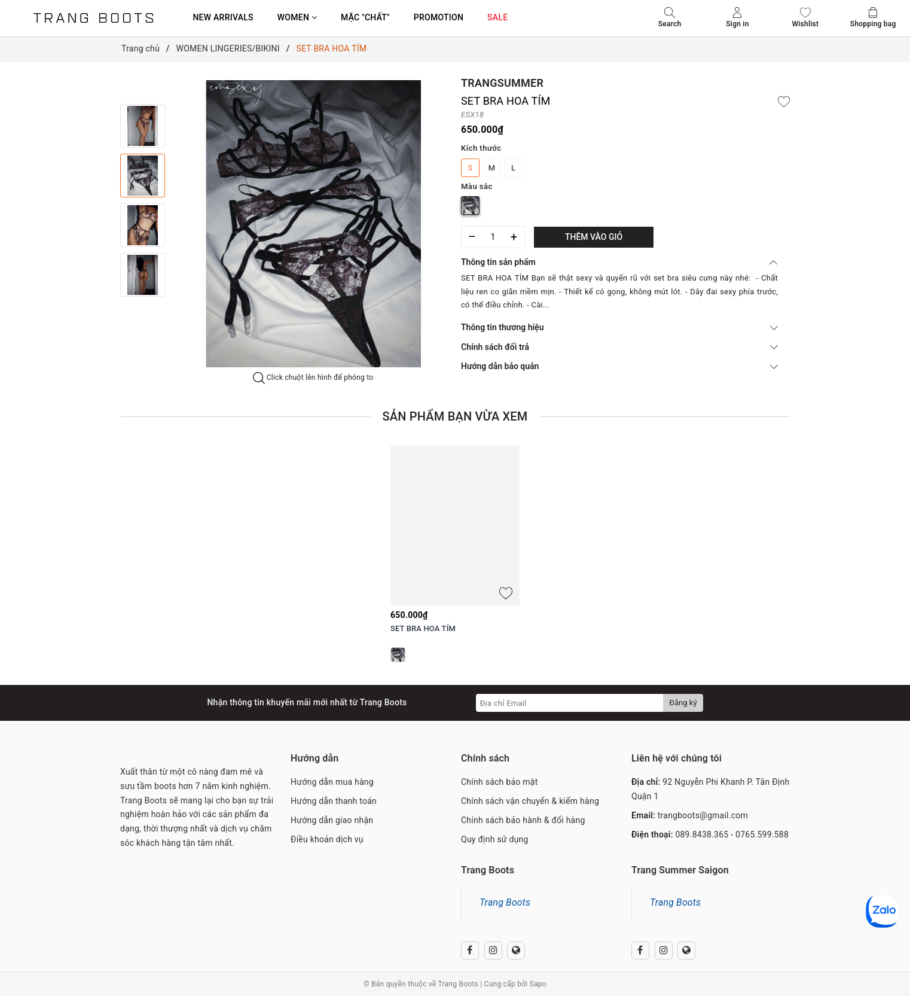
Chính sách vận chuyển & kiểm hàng (530, 801)
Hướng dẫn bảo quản (619, 366)
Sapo (538, 984)
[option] (313, 223)
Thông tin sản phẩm (619, 262)
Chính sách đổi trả (619, 347)
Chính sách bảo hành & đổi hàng (523, 820)
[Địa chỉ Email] (570, 703)
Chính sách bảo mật (499, 782)
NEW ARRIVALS (223, 17)
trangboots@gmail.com (703, 815)
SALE (497, 17)
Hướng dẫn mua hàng (332, 782)
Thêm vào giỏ (593, 237)
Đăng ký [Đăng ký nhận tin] (683, 702)
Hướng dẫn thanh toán (334, 801)
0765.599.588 (762, 834)
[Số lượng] (493, 237)
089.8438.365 (701, 834)
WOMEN (297, 17)
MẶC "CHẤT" (365, 17)
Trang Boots (505, 902)
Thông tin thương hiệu (619, 327)
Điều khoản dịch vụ (327, 839)
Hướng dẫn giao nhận (332, 820)
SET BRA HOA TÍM (423, 628)
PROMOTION (438, 17)
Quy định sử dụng (495, 839)
